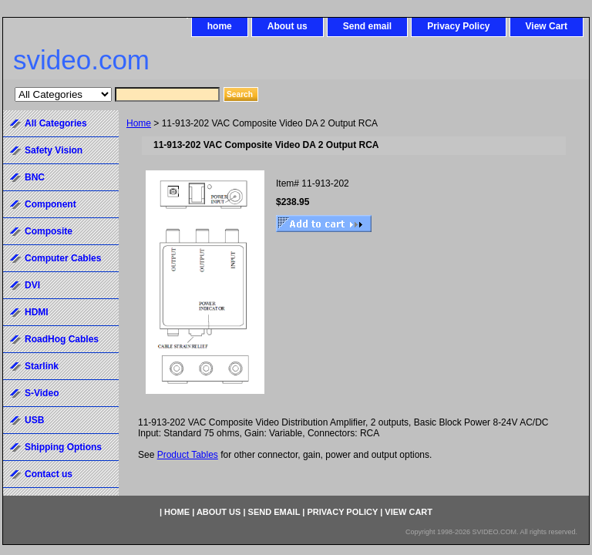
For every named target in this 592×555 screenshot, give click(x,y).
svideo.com (81, 60)
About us (287, 26)
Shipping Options (63, 447)
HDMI (37, 312)
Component (50, 204)
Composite (48, 231)
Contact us (48, 474)
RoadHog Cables (62, 339)
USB (34, 420)
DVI (32, 285)
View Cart (546, 26)
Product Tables (187, 454)
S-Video (42, 393)
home (219, 26)
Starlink (42, 366)
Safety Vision (53, 150)
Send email (367, 26)
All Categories (56, 123)
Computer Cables (63, 258)
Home (138, 123)
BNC (35, 177)
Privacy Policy (458, 26)
